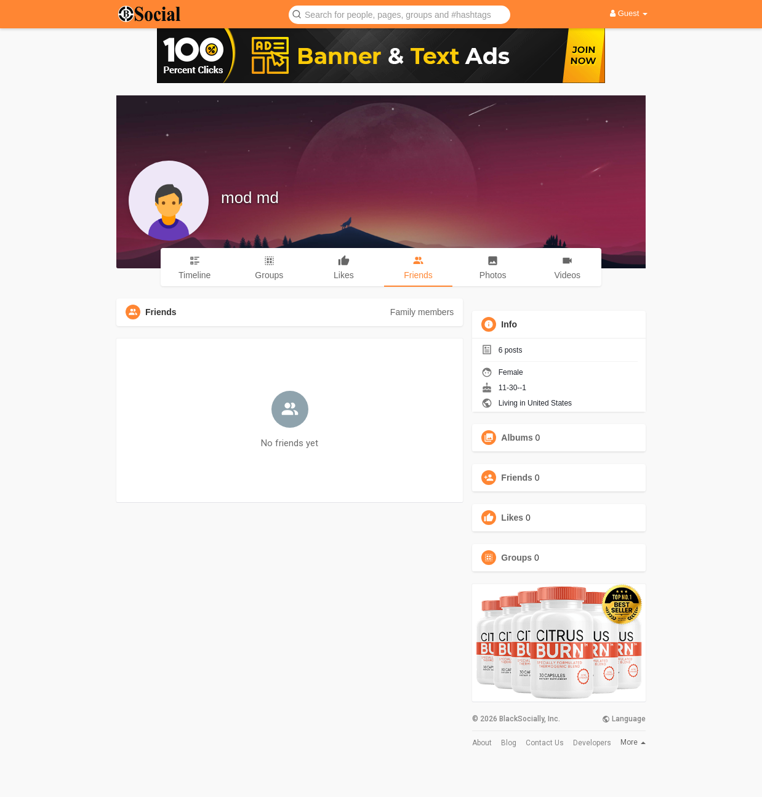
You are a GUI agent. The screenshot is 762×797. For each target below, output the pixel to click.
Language (624, 719)
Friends (516, 478)
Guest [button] (629, 13)
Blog (508, 743)
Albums (516, 438)
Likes (512, 518)
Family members (422, 312)
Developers (592, 743)
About (482, 743)
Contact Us (545, 743)
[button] (399, 14)
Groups (516, 558)
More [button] (633, 742)
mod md (250, 197)
